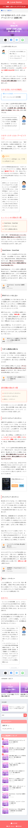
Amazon (15, 485)
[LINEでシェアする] (22, 40)
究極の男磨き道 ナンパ (17, 479)
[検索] (25, 715)
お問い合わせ (10, 826)
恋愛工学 (10, 678)
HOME (14, 823)
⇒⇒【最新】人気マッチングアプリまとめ (14, 6)
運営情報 (19, 826)
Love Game (14, 2)
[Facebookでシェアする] (11, 40)
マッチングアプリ (8, 729)
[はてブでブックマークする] (17, 40)
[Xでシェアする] (5, 40)
